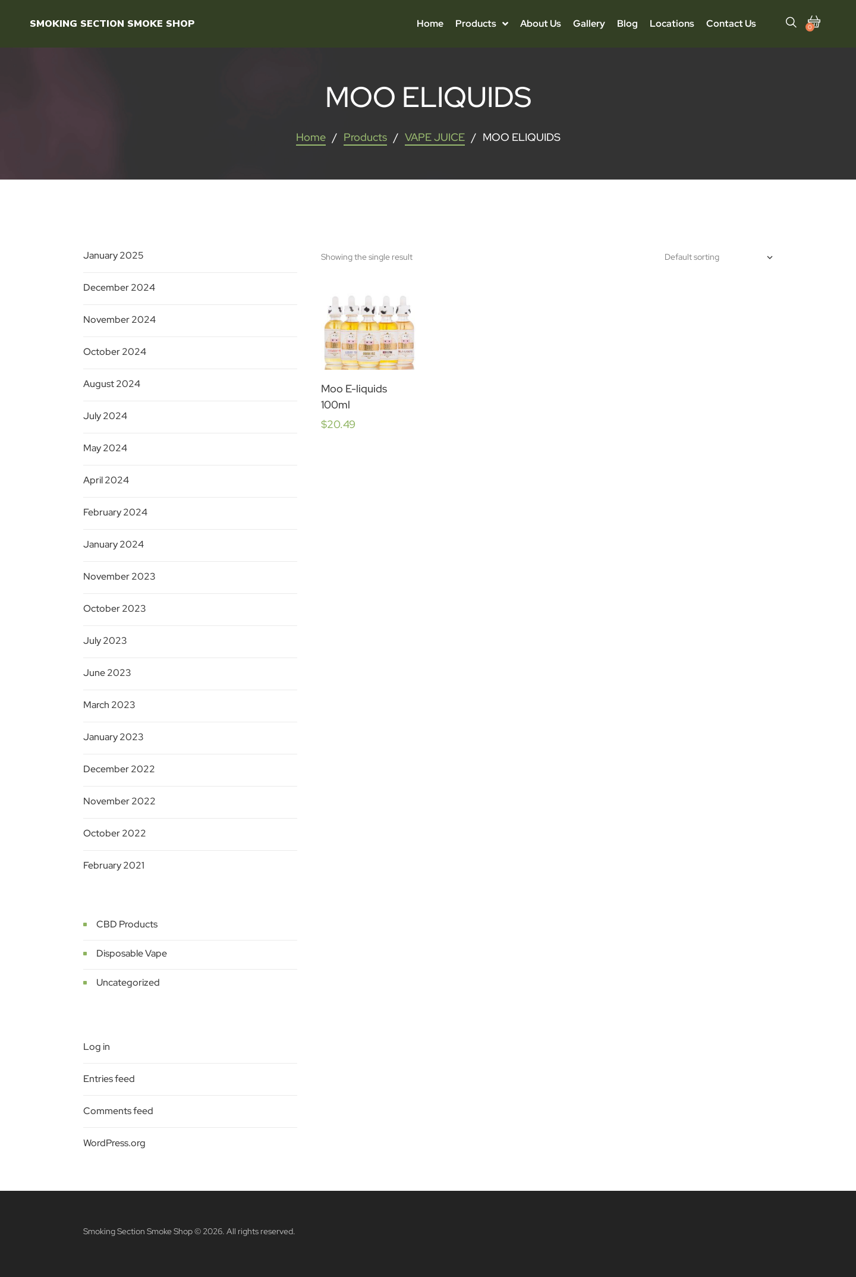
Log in (96, 1046)
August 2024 (111, 384)
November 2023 (119, 576)
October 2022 (114, 833)
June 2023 (107, 672)
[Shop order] (719, 257)
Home (311, 137)
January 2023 (113, 737)
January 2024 (113, 544)
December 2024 (119, 287)
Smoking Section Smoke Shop (112, 23)
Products (365, 137)
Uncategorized (128, 982)
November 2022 (119, 801)
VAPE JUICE (435, 137)
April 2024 (106, 480)
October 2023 (114, 608)
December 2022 (119, 769)
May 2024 (105, 448)
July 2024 (105, 416)
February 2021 (113, 865)
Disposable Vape (131, 953)
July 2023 (105, 640)
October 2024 (114, 351)
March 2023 (109, 705)
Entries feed (109, 1078)
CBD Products (127, 924)
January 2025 (113, 255)
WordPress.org (114, 1143)
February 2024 (115, 512)
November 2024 (119, 319)
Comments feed (118, 1111)
